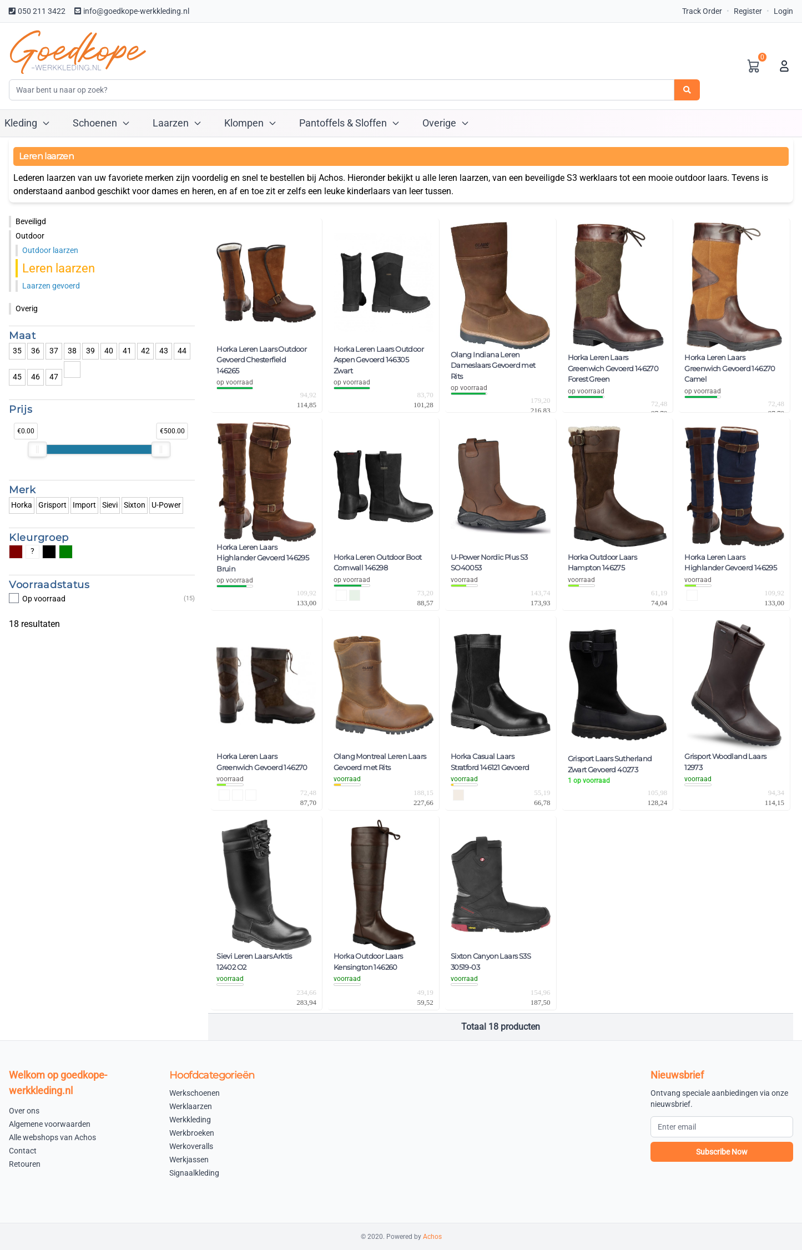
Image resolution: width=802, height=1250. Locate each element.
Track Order (702, 11)
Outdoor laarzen (50, 250)
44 (182, 350)
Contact (23, 1150)
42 (145, 350)
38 (72, 350)
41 (127, 350)
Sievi (110, 504)
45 (17, 376)
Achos (432, 1237)
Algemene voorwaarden (49, 1124)
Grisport (52, 504)
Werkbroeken (191, 1132)
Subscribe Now (722, 1151)
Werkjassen (189, 1159)
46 (35, 376)
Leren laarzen (58, 268)
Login (783, 11)
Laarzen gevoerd (51, 285)
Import (84, 504)
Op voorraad (102, 598)
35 (17, 350)
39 (90, 350)
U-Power (166, 504)
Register (748, 11)
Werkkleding (190, 1119)
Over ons (24, 1110)
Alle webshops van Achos (52, 1137)
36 (35, 350)
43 (163, 350)
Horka (21, 504)
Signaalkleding (194, 1172)
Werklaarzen (190, 1106)
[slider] (37, 449)
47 (53, 376)
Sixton (134, 504)
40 (108, 350)
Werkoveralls (191, 1146)
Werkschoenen (194, 1093)
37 (53, 350)
